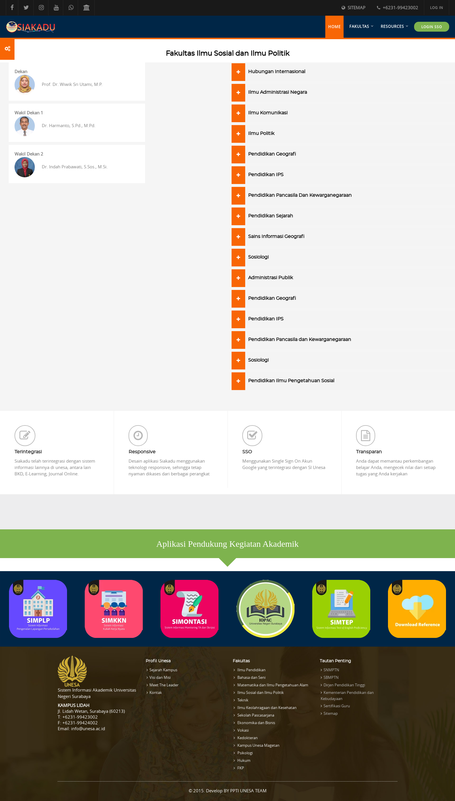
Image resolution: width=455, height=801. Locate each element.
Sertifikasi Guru (337, 705)
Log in (436, 7)
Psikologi (244, 752)
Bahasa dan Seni (251, 677)
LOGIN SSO (431, 26)
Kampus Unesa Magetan (257, 745)
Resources (392, 26)
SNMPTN (331, 669)
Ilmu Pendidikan (251, 669)
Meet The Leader (163, 685)
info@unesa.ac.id (88, 728)
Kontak (155, 692)
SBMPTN (331, 677)
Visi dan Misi (160, 677)
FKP (240, 768)
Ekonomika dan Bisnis (255, 722)
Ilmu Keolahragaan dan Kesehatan (266, 707)
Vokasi (242, 730)
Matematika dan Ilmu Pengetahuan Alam (272, 685)
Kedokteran (247, 737)
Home (334, 26)
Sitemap (353, 7)
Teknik (242, 700)
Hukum (243, 760)
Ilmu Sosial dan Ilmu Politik (260, 692)
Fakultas (359, 26)
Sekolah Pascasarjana (255, 715)
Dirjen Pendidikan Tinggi (344, 685)
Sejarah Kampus (163, 669)
